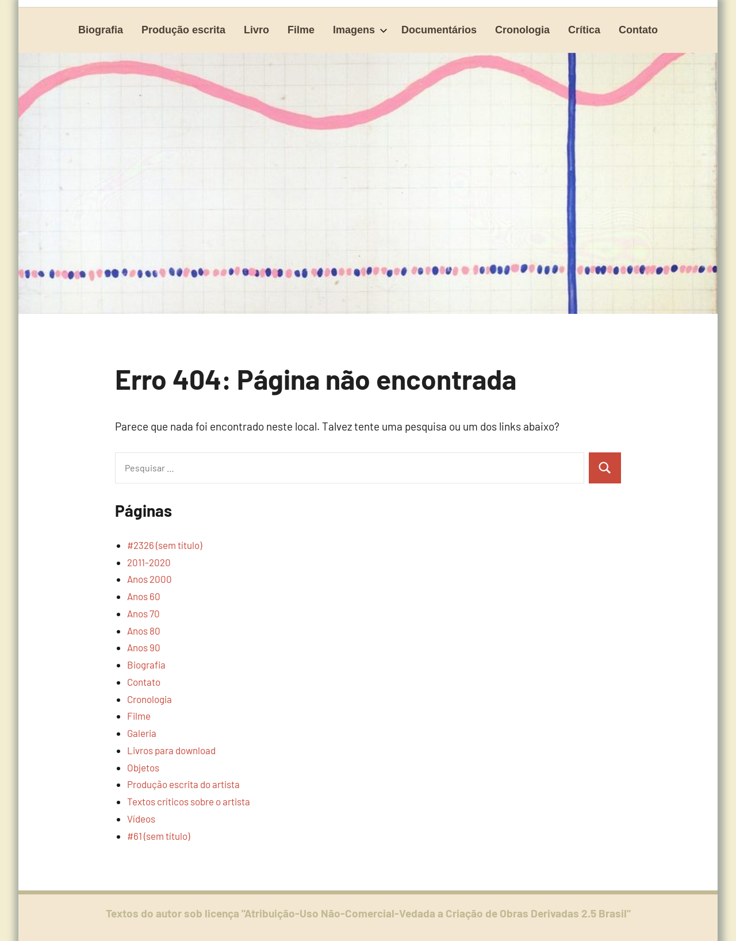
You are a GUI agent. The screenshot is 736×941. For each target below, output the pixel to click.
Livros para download (171, 750)
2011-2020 (149, 562)
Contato (638, 30)
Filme (301, 30)
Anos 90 (143, 647)
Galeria (141, 733)
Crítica (584, 30)
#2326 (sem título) (164, 545)
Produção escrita (183, 30)
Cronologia (522, 30)
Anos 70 (143, 613)
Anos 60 (143, 596)
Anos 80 (143, 630)
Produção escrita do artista (183, 784)
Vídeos (141, 818)
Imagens (360, 30)
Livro (256, 30)
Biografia (100, 30)
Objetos (143, 767)
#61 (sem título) (158, 836)
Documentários (439, 30)
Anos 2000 (149, 579)
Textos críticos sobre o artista (188, 801)
